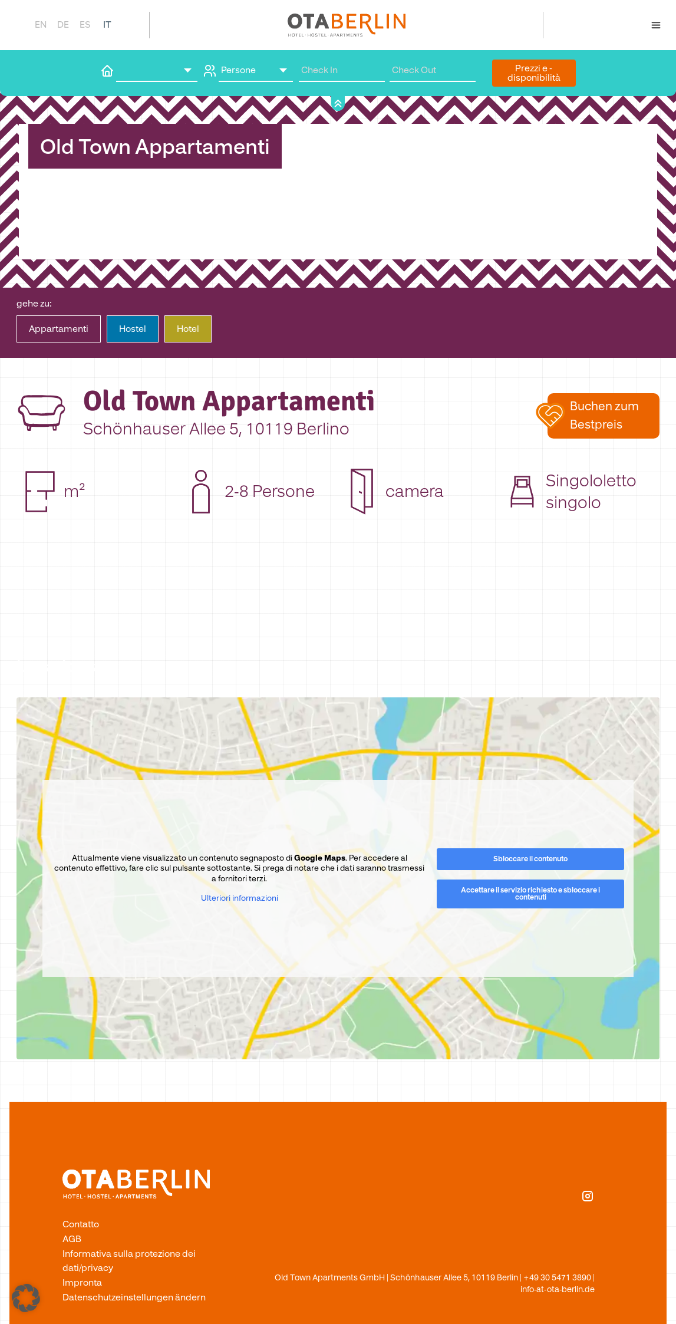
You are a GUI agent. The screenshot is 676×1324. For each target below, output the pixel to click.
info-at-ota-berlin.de (557, 1289)
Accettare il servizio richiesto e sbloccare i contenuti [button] (530, 894)
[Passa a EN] (40, 24)
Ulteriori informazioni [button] (239, 899)
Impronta (82, 1283)
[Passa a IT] (107, 24)
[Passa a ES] (85, 24)
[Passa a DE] (62, 24)
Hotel (188, 329)
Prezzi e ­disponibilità (533, 73)
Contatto (80, 1224)
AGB (71, 1239)
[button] (603, 415)
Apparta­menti (58, 329)
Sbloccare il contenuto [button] (530, 859)
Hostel (132, 329)
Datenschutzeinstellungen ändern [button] (134, 1297)
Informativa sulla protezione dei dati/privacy (129, 1261)
